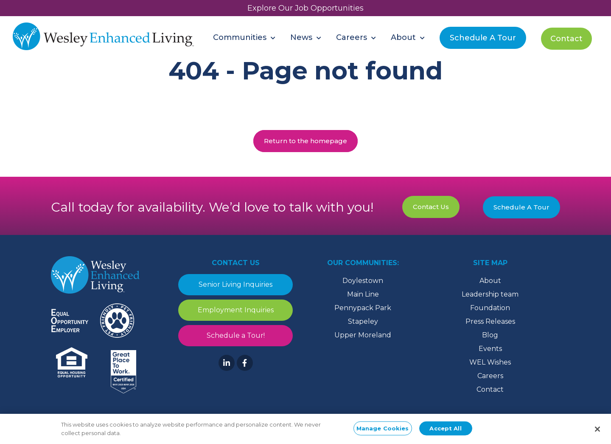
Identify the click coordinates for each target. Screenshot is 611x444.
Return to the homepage (305, 141)
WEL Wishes (490, 362)
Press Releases (490, 321)
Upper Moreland (362, 335)
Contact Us (431, 207)
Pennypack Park (362, 308)
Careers (490, 376)
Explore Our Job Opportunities (305, 8)
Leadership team (490, 294)
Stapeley (363, 321)
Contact (490, 389)
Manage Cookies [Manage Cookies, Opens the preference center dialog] (382, 431)
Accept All (445, 431)
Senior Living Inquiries (235, 284)
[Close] (597, 432)
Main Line (363, 294)
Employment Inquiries (236, 310)
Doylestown (362, 281)
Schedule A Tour (521, 207)
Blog (490, 335)
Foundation (490, 308)
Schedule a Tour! (236, 335)
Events (490, 349)
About (490, 281)
